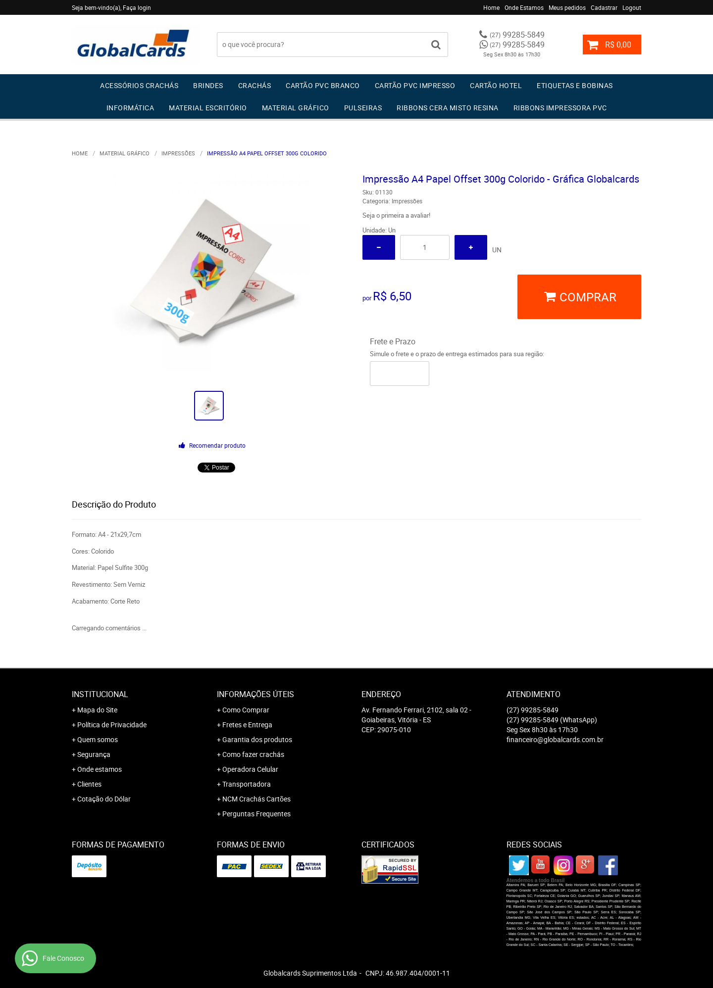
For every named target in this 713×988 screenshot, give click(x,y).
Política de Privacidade (112, 724)
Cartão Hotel (496, 85)
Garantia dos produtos (257, 739)
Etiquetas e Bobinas (575, 85)
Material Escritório (208, 107)
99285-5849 (517, 34)
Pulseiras (363, 107)
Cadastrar (604, 7)
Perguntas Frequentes (256, 813)
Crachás (254, 85)
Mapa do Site (97, 709)
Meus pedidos (567, 7)
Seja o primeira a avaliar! (396, 215)
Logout (631, 7)
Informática (130, 107)
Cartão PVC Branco (323, 85)
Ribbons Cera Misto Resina (448, 107)
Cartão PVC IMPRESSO (415, 85)
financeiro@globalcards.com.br (555, 739)
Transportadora (246, 784)
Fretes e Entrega (247, 724)
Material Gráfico (295, 107)
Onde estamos (99, 769)
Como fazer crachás (253, 754)
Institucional (100, 694)
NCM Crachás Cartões (256, 798)
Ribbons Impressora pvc (560, 107)
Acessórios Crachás (139, 85)
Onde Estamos (524, 7)
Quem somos (97, 739)
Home (491, 7)
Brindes (208, 85)
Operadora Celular (250, 769)
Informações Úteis (255, 694)
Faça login (137, 7)
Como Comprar (245, 709)
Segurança (93, 754)
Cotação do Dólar (104, 798)
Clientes (89, 784)
